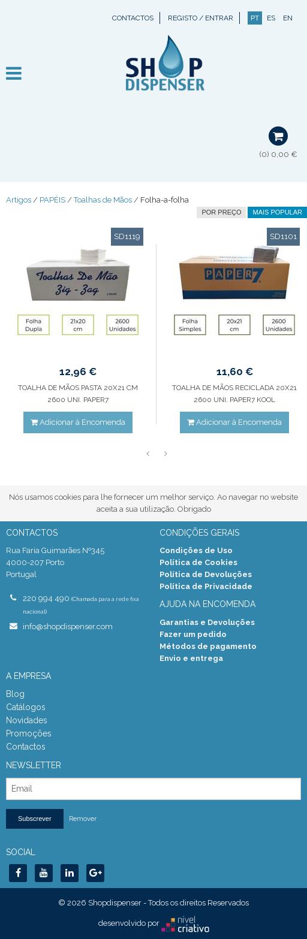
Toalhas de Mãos (103, 199)
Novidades (26, 720)
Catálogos (26, 707)
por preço (221, 212)
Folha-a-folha (164, 199)
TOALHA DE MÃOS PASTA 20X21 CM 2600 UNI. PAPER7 (78, 394)
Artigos (18, 199)
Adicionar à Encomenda (78, 422)
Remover (83, 819)
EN (288, 18)
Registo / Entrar (200, 18)
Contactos (133, 18)
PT (255, 18)
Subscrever (35, 818)
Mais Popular (277, 212)
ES (271, 18)
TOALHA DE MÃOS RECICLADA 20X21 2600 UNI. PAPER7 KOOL (234, 394)
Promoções (29, 733)
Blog (15, 694)
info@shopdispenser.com (68, 626)
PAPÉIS (52, 199)
